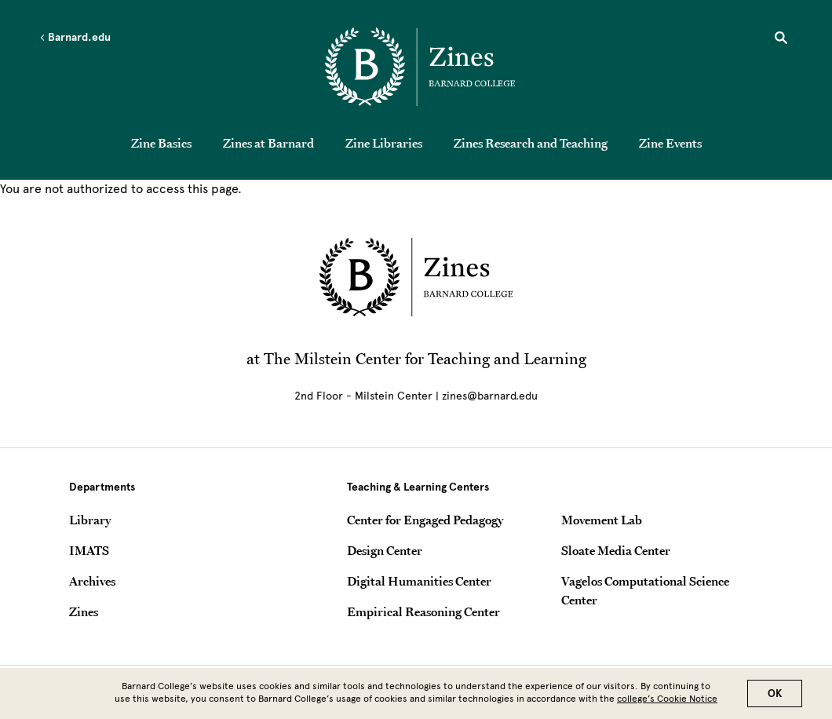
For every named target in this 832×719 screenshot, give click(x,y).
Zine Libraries (383, 143)
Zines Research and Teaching (531, 143)
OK (775, 697)
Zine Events (670, 143)
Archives (92, 581)
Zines (83, 611)
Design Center (384, 550)
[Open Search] (781, 40)
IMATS (89, 550)
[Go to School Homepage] (420, 66)
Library (90, 519)
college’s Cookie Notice (667, 702)
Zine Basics (161, 143)
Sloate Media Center (615, 550)
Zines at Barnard (268, 143)
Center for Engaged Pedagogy (425, 519)
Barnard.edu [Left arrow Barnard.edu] (75, 37)
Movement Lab (601, 519)
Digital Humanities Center (419, 581)
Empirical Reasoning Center (423, 611)
